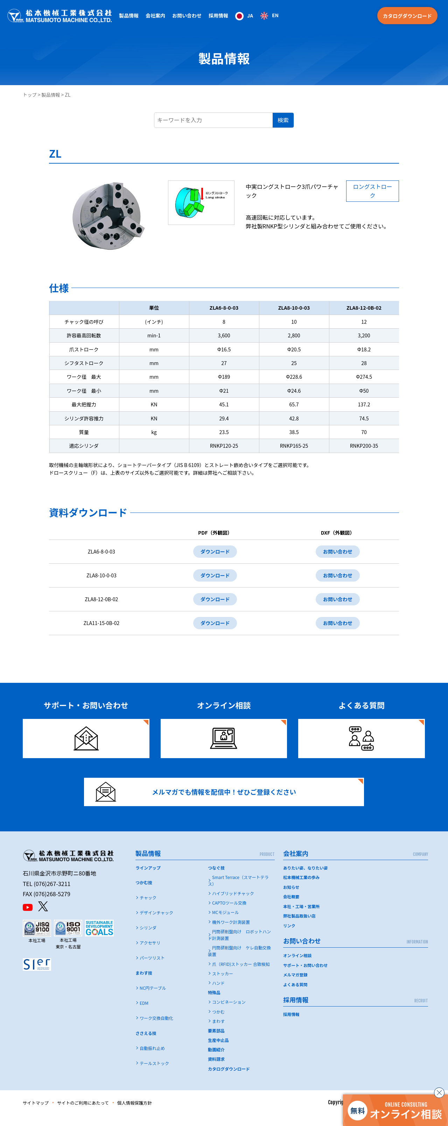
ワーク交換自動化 (156, 1029)
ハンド (218, 994)
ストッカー (222, 984)
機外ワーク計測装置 (231, 933)
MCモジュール (225, 923)
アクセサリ (150, 954)
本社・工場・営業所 (302, 917)
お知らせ (291, 897)
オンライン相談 (298, 965)
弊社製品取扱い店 (300, 926)
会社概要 (291, 907)
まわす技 (143, 984)
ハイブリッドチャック (233, 904)
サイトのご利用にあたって (90, 1113)
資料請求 (216, 1070)
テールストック (154, 1074)
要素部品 (216, 1041)
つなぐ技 (216, 878)
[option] (269, 16)
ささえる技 (145, 1044)
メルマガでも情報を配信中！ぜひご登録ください (202, 800)
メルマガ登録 (295, 984)
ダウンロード (212, 552)
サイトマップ (37, 1113)
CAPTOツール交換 (229, 914)
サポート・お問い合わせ (306, 975)
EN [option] (275, 15)
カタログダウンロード (407, 15)
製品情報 (52, 94)
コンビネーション (229, 1013)
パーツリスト (152, 969)
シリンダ (148, 939)
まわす (218, 1032)
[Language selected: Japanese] (257, 16)
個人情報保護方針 (147, 1113)
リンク (289, 936)
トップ (30, 94)
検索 (283, 120)
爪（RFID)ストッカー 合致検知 (241, 975)
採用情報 (218, 15)
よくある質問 (295, 994)
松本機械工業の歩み (302, 888)
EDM (144, 1014)
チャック (148, 909)
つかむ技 (143, 894)
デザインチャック (156, 924)
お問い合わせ (337, 552)
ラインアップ (148, 878)
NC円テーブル (153, 999)
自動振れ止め (152, 1059)
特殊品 (214, 1004)
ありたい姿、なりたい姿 (306, 878)
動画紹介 (216, 1061)
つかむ (218, 1022)
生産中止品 (218, 1051)
